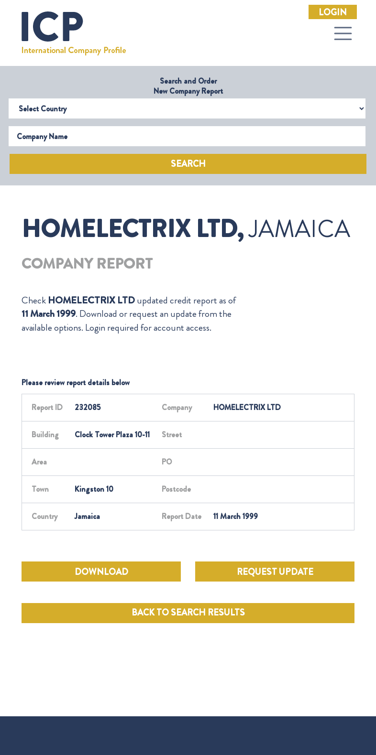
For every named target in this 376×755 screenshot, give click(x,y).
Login (333, 12)
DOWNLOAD (101, 572)
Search (188, 164)
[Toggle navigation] (343, 33)
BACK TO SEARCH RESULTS (188, 612)
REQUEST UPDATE (275, 572)
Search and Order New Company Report (188, 86)
